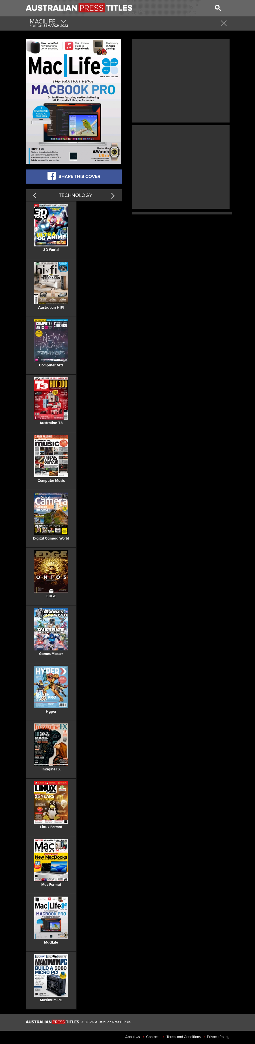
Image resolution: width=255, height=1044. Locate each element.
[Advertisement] (180, 80)
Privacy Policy (218, 1037)
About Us (132, 1037)
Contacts (153, 1037)
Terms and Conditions (184, 1037)
